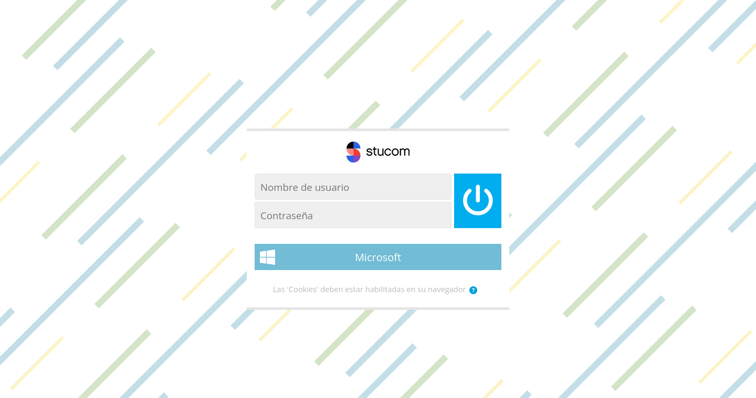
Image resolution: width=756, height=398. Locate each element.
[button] (473, 290)
